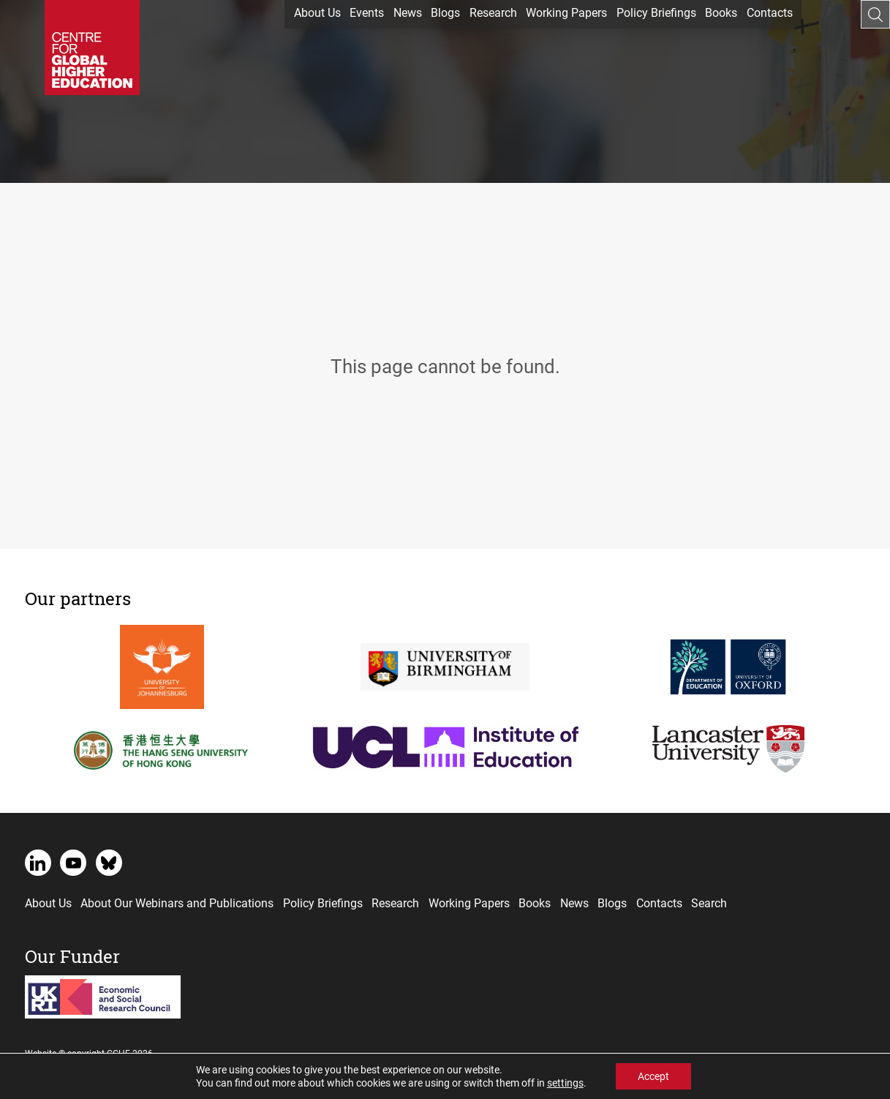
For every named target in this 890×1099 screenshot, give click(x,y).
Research (493, 12)
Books (721, 12)
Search (709, 902)
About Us (317, 12)
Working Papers (566, 12)
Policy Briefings (656, 12)
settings (565, 1082)
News (407, 12)
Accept (653, 1076)
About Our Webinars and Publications (177, 902)
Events (367, 12)
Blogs (445, 12)
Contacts (770, 12)
